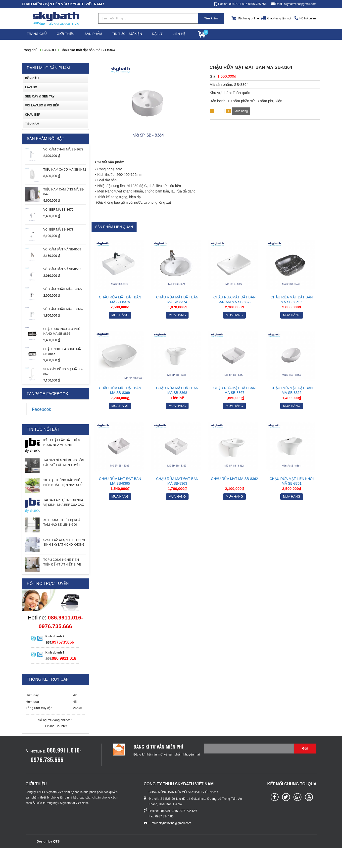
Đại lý (167, 34)
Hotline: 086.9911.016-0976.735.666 (242, 4)
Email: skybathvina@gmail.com (296, 4)
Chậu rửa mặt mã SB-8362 (234, 479)
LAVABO (49, 50)
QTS (56, 841)
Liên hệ (191, 34)
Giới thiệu (69, 34)
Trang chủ (38, 34)
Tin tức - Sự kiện (134, 34)
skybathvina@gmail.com (175, 823)
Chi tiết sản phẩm (109, 162)
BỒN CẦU (32, 78)
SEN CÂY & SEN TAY (39, 96)
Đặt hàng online (248, 18)
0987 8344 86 (164, 816)
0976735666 (63, 642)
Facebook (41, 409)
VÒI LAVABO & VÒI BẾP (42, 105)
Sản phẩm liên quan (114, 227)
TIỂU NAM (32, 124)
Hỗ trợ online (308, 18)
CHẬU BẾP (32, 114)
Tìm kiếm (211, 18)
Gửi (305, 748)
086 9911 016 (64, 658)
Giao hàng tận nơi (279, 18)
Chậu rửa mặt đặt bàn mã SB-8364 (87, 50)
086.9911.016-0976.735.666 (178, 811)
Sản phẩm (99, 34)
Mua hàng (241, 111)
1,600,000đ (226, 76)
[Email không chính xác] (249, 749)
